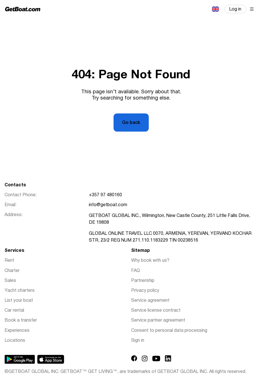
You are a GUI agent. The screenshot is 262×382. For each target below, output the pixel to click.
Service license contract (156, 311)
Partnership (142, 281)
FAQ (135, 271)
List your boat (19, 301)
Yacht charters (20, 291)
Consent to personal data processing (169, 331)
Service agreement (150, 301)
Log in (235, 9)
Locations (15, 341)
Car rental (14, 311)
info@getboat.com (108, 205)
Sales (10, 281)
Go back (131, 123)
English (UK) (215, 9)
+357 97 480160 (105, 195)
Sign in (137, 341)
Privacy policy (145, 291)
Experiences (17, 331)
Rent (9, 261)
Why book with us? (150, 261)
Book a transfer (21, 320)
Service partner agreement (158, 320)
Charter (12, 271)
